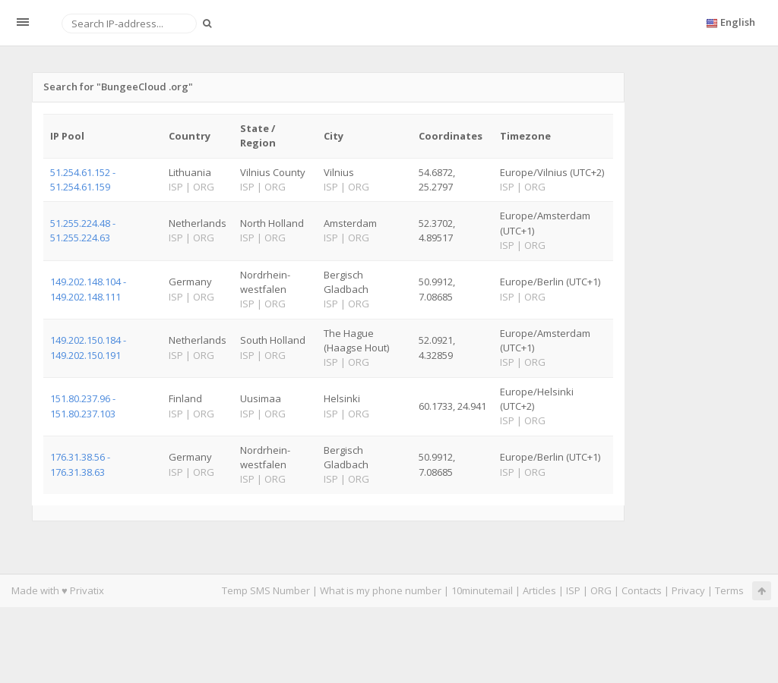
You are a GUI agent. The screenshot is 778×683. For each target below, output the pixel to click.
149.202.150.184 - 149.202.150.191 (88, 347)
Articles (539, 590)
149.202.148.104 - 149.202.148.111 (88, 289)
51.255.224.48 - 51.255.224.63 (82, 230)
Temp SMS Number (266, 590)
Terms (729, 590)
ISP (574, 590)
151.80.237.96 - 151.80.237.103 (82, 406)
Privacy (688, 590)
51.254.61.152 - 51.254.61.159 (82, 179)
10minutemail (482, 590)
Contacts (641, 590)
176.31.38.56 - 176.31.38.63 (80, 464)
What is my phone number (380, 590)
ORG (601, 590)
